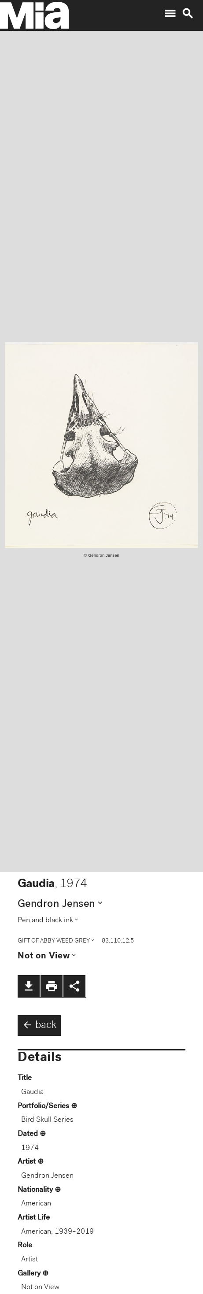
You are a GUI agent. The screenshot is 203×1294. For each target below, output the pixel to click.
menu (170, 13)
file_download (28, 986)
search (187, 13)
